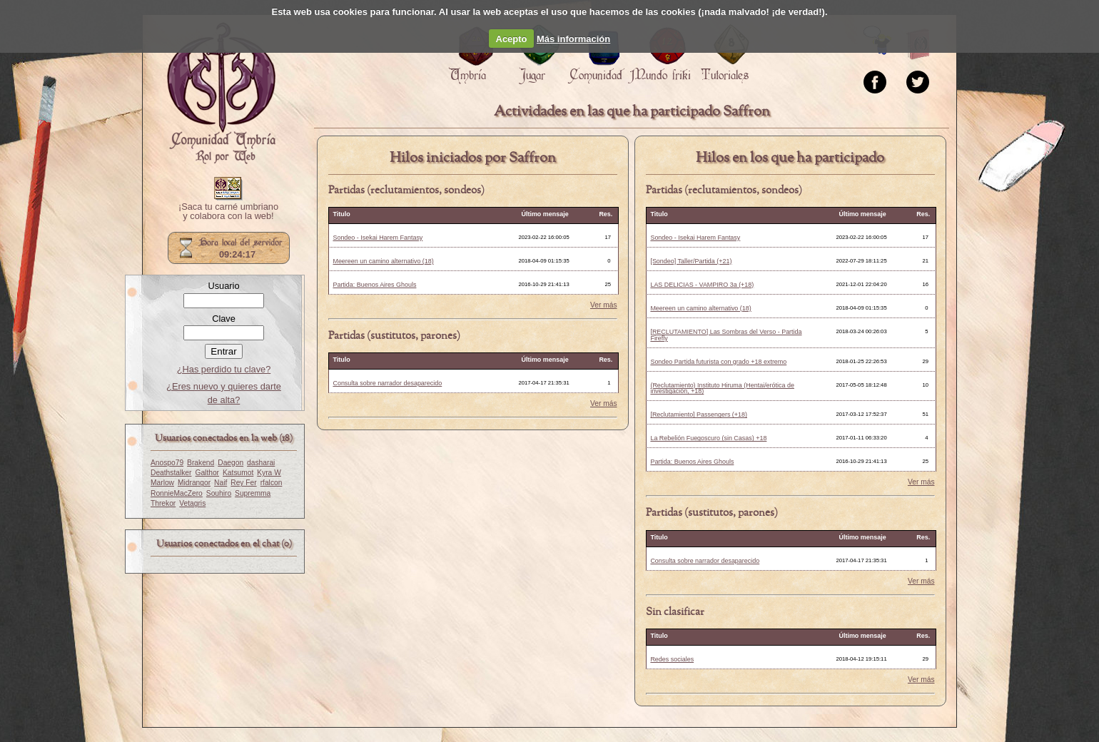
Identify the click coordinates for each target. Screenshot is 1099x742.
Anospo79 (167, 463)
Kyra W (269, 473)
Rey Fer (243, 483)
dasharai (261, 463)
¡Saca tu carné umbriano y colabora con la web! (228, 212)
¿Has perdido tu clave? (224, 369)
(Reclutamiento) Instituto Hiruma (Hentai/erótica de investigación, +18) (722, 388)
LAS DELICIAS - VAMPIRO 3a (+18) (702, 284)
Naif (220, 483)
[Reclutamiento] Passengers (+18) (698, 414)
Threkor (163, 503)
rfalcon (271, 483)
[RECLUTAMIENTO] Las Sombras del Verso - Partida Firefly (725, 335)
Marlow (162, 483)
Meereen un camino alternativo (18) (383, 261)
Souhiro (218, 493)
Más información (573, 39)
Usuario (223, 285)
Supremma (252, 493)
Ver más (603, 305)
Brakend (200, 463)
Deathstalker (171, 473)
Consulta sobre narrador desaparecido (387, 383)
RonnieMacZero (177, 493)
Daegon (230, 463)
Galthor (207, 473)
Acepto (511, 39)
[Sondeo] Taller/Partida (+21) (690, 261)
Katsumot (238, 473)
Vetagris (192, 503)
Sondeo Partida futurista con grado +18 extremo (718, 361)
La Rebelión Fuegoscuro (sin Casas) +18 (708, 438)
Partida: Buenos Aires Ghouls (374, 284)
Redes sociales (672, 659)
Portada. (221, 93)
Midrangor (194, 483)
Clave (224, 318)
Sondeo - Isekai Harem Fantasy (377, 237)
